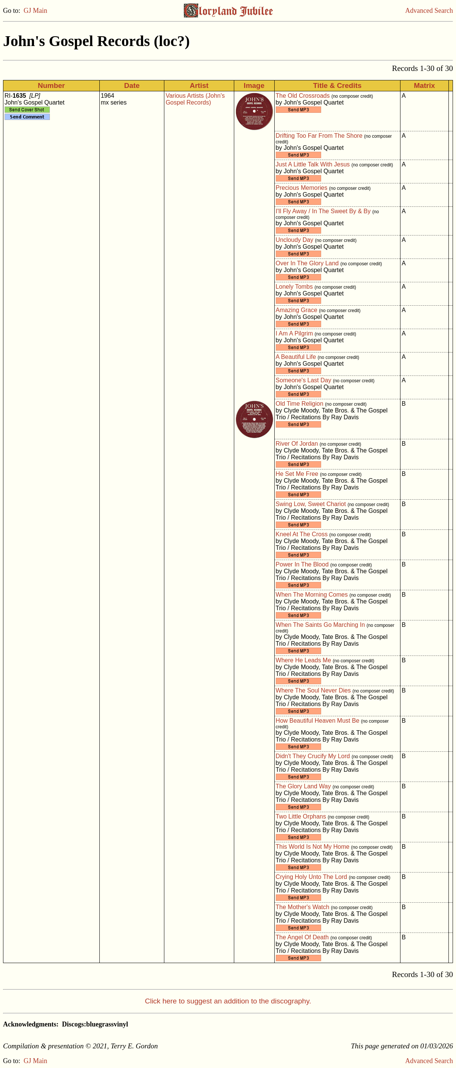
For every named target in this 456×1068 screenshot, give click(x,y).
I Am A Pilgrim (294, 333)
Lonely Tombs (294, 286)
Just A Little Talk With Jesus (313, 164)
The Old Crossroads (303, 95)
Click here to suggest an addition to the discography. (228, 1001)
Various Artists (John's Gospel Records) (195, 99)
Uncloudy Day (295, 240)
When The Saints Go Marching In (320, 625)
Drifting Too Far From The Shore (319, 135)
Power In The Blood (302, 564)
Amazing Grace (296, 310)
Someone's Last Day (303, 380)
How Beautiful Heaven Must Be (317, 720)
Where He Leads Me (303, 660)
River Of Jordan (297, 443)
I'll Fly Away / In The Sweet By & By (323, 211)
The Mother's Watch (302, 907)
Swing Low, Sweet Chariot (311, 504)
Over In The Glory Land (307, 263)
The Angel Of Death (302, 937)
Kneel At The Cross (302, 534)
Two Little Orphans (301, 816)
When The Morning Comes (312, 594)
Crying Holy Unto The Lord (311, 877)
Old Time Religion (299, 403)
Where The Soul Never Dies (313, 690)
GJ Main (36, 10)
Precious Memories (302, 188)
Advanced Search (429, 10)
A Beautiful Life (296, 357)
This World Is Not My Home (312, 846)
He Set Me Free (297, 474)
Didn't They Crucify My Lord (313, 756)
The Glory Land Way (303, 786)
